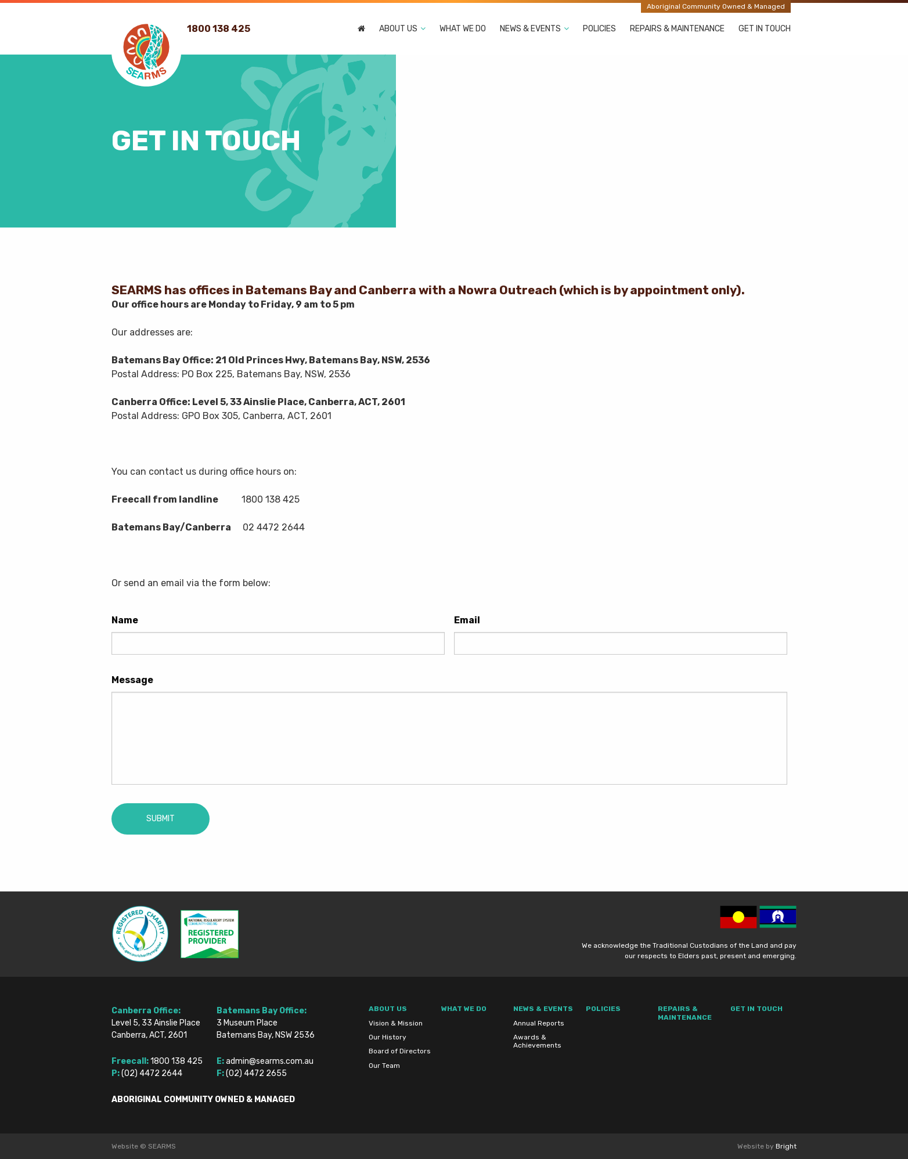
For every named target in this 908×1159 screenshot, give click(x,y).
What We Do (462, 29)
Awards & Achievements (537, 1041)
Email (467, 620)
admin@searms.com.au (270, 1061)
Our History (387, 1037)
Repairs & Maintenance (677, 29)
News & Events (530, 29)
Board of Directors (400, 1051)
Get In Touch (764, 29)
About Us (398, 29)
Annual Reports (538, 1023)
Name (124, 620)
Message (132, 679)
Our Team (384, 1065)
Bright (786, 1146)
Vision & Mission (396, 1023)
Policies (599, 29)
